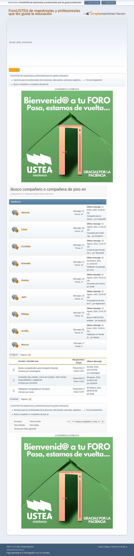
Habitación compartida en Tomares (34, 389)
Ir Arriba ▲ (123, 547)
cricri (92, 270)
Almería (25, 212)
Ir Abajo (14, 355)
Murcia (25, 344)
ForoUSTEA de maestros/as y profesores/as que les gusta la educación (44, 12)
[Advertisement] (78, 43)
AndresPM (101, 219)
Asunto (21, 361)
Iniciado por (33, 361)
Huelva (25, 280)
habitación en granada (96, 267)
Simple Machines (27, 547)
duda (31, 392)
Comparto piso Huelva (96, 284)
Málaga (25, 314)
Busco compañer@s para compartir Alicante (38, 368)
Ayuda (100, 547)
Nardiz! (96, 337)
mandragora (34, 371)
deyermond (100, 304)
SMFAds (9, 550)
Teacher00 (99, 253)
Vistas (79, 363)
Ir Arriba (14, 399)
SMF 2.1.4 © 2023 (13, 547)
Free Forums (19, 550)
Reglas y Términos (111, 547)
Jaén (23, 297)
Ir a (68, 422)
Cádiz (24, 229)
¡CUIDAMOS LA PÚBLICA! (67, 89)
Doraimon (99, 236)
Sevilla (24, 331)
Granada (25, 263)
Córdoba (25, 246)
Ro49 (92, 287)
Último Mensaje (96, 361)
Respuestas (78, 360)
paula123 (102, 320)
